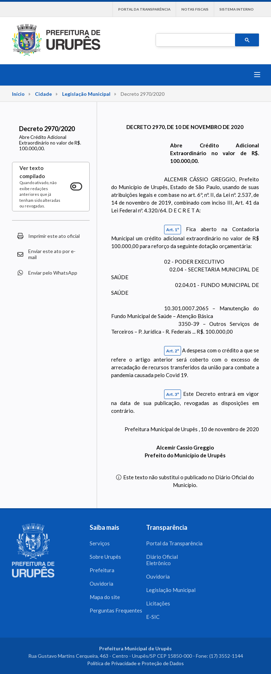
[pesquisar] (194, 40)
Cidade (43, 94)
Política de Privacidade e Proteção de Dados (135, 663)
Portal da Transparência (144, 9)
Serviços (100, 543)
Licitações (158, 603)
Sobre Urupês (105, 556)
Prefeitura (102, 570)
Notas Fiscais (195, 9)
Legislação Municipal (86, 94)
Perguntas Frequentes (116, 610)
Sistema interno (236, 9)
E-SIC (152, 617)
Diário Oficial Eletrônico (162, 559)
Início (18, 94)
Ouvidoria (101, 583)
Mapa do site (105, 597)
